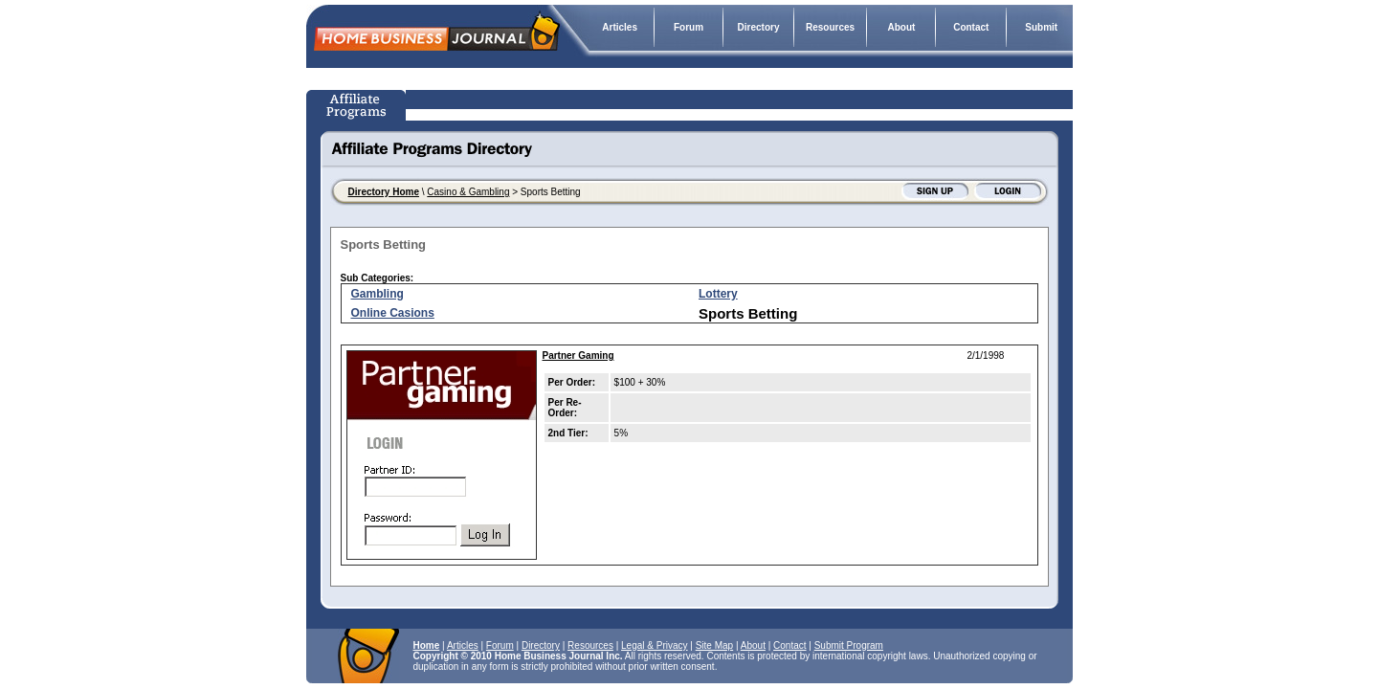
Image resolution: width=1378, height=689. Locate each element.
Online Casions (392, 313)
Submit (1041, 27)
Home (426, 645)
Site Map (714, 645)
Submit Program (848, 645)
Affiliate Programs (358, 105)
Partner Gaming (578, 355)
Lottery (718, 293)
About (901, 27)
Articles (619, 27)
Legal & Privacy (654, 645)
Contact (971, 27)
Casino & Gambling (468, 192)
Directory (759, 27)
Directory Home (383, 192)
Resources (830, 27)
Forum (688, 27)
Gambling (377, 293)
